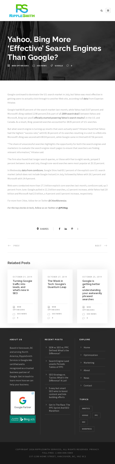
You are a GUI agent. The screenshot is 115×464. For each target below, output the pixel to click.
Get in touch (24, 376)
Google (59, 66)
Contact (88, 385)
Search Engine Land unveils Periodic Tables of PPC (59, 363)
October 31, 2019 (22, 277)
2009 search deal (70, 113)
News (86, 377)
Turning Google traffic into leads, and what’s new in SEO (22, 287)
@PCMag (63, 207)
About (87, 370)
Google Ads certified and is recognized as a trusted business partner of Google (22, 368)
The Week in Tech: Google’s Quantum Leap (57, 284)
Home (87, 347)
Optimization (91, 354)
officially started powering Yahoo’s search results (59, 117)
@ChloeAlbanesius (57, 200)
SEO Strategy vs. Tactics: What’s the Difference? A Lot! (58, 377)
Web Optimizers (20, 66)
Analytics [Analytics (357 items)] (86, 408)
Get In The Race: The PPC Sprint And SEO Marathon (59, 407)
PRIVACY (94, 449)
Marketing (89, 362)
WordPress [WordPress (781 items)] (87, 429)
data (86, 98)
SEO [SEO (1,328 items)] (83, 422)
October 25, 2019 (92, 277)
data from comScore (32, 170)
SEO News (42, 66)
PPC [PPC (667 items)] (96, 415)
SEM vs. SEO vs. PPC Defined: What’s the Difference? (59, 350)
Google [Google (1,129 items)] (85, 415)
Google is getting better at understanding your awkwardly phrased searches (92, 290)
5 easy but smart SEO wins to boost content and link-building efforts (58, 393)
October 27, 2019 (57, 277)
